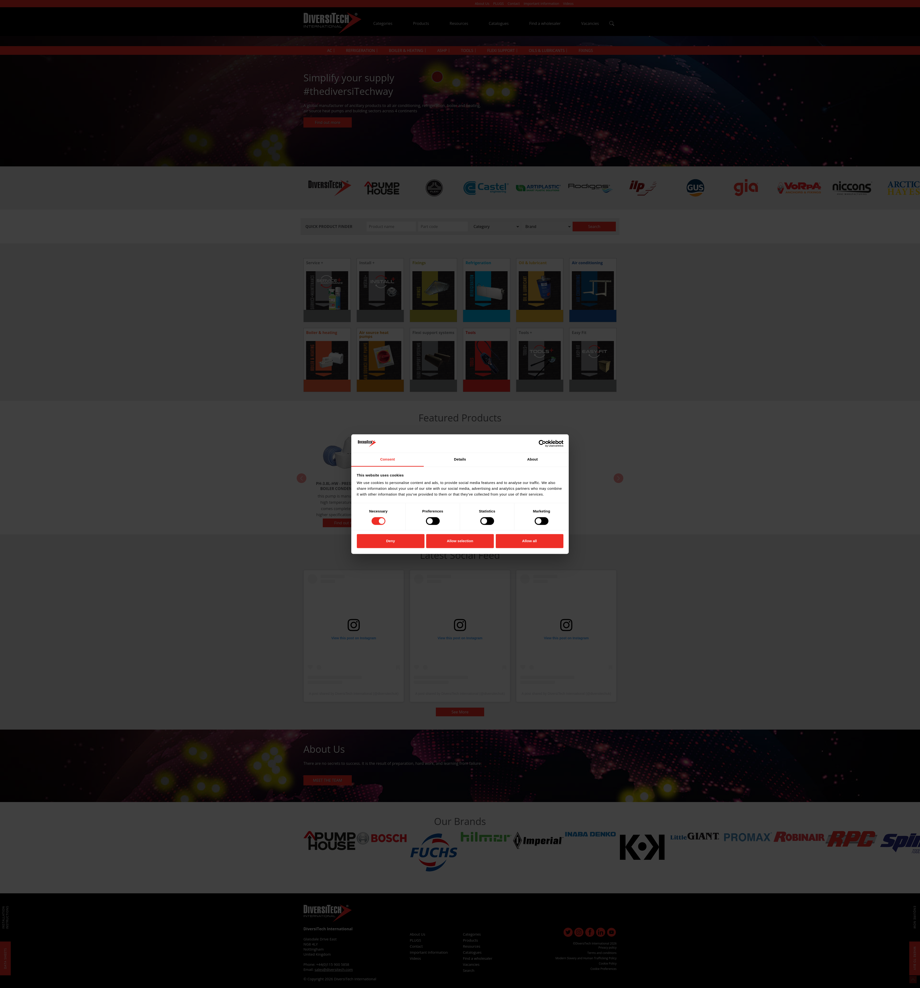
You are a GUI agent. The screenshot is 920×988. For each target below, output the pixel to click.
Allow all (529, 541)
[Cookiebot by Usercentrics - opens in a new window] (542, 443)
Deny (390, 541)
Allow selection (460, 541)
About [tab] (532, 459)
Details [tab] (460, 459)
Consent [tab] (387, 459)
